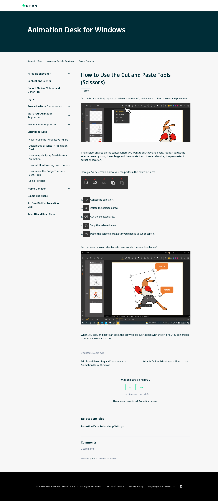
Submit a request (148, 401)
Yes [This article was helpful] (130, 387)
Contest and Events (39, 81)
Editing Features (86, 61)
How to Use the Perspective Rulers (48, 139)
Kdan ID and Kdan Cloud (42, 214)
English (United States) (161, 486)
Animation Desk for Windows (60, 61)
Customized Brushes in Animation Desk (48, 147)
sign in (91, 458)
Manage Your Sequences (42, 124)
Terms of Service (115, 486)
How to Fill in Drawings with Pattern (49, 165)
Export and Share (38, 196)
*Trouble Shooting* (39, 73)
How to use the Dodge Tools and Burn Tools (47, 172)
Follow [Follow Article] (86, 90)
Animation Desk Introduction (45, 106)
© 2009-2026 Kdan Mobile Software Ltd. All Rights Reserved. (68, 486)
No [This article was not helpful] (141, 387)
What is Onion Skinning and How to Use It (166, 361)
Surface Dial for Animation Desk (43, 204)
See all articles (37, 180)
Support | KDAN (35, 61)
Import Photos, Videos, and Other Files (44, 90)
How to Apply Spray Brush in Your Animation (48, 157)
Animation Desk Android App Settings (102, 426)
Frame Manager (37, 188)
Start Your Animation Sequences (40, 115)
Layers (31, 99)
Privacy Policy (136, 486)
